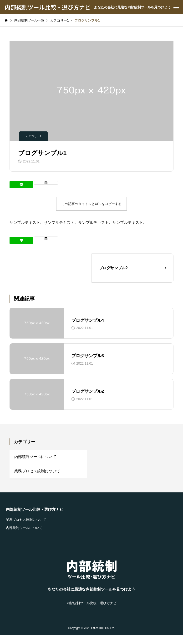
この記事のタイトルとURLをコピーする (91, 204)
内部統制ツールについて (35, 457)
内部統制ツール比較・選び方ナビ (34, 510)
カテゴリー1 (33, 136)
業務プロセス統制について (37, 471)
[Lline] (21, 184)
